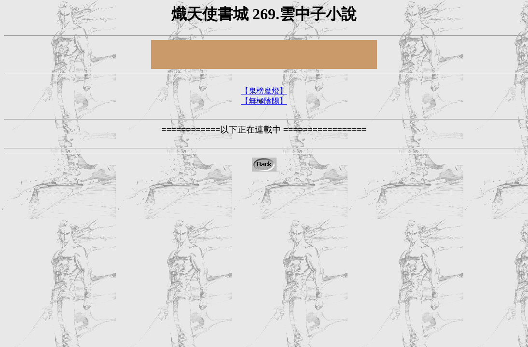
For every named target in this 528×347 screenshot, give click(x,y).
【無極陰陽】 (264, 101)
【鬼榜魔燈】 (264, 91)
